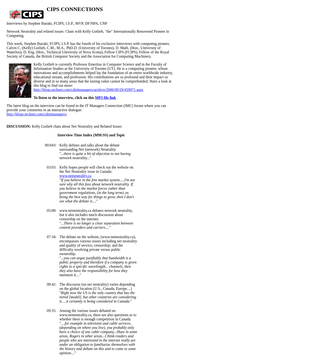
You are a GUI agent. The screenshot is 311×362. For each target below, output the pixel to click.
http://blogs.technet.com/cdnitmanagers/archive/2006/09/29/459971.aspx (88, 90)
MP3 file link (105, 98)
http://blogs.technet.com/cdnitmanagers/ (37, 114)
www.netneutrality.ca (75, 176)
